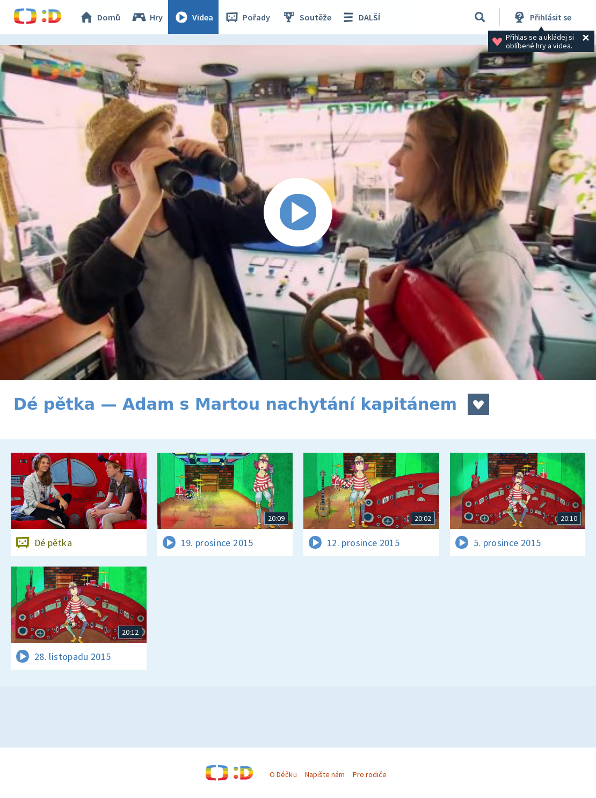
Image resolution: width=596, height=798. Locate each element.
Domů (100, 17)
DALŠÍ (360, 17)
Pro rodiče (370, 774)
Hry (147, 17)
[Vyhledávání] (480, 17)
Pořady (247, 17)
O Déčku (283, 774)
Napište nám (325, 774)
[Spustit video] (298, 212)
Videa (194, 17)
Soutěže (306, 17)
